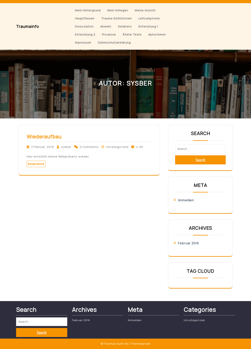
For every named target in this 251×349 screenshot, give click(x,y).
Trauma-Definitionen (116, 18)
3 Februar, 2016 (42, 147)
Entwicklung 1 (148, 26)
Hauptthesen (85, 18)
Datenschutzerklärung (114, 42)
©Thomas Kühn (113, 344)
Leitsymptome (149, 18)
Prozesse (109, 34)
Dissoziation (84, 26)
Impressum (83, 42)
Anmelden (186, 200)
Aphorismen (157, 34)
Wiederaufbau (44, 136)
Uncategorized (117, 147)
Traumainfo (27, 26)
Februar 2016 (188, 243)
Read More (36, 164)
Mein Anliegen (117, 10)
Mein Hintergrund (88, 10)
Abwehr (105, 26)
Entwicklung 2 (85, 34)
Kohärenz (125, 26)
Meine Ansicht (145, 10)
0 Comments (89, 147)
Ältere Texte (132, 34)
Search (200, 160)
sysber (66, 147)
